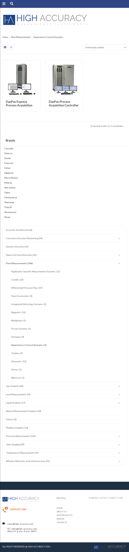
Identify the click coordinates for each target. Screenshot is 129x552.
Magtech (9, 172)
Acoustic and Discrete (17, 230)
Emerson (8, 163)
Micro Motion (11, 177)
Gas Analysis (12, 386)
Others (9, 419)
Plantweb (9, 202)
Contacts (62, 522)
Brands (60, 519)
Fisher (7, 168)
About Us (61, 511)
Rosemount (10, 212)
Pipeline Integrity (15, 427)
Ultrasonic (16, 361)
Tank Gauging (13, 444)
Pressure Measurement (18, 436)
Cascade (8, 148)
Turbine (15, 353)
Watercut (16, 377)
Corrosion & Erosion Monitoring (22, 238)
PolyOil (8, 207)
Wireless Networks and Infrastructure (25, 461)
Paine (7, 192)
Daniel (7, 158)
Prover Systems (19, 328)
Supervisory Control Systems (27, 345)
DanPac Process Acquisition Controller (64, 103)
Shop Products (64, 515)
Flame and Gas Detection (19, 255)
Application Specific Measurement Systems (33, 271)
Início (5, 37)
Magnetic (16, 312)
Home (60, 508)
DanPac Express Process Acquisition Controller (19, 105)
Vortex (14, 369)
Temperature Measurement (20, 452)
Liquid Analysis (13, 402)
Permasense (10, 197)
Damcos (8, 153)
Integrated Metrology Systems (27, 304)
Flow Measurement (21, 37)
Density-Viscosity (15, 246)
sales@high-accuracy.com (20, 524)
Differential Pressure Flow (24, 287)
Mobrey (8, 182)
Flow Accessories (20, 296)
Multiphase (17, 320)
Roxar (7, 217)
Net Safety (10, 187)
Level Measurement (16, 394)
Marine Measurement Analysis (21, 411)
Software (16, 336)
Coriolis (15, 279)
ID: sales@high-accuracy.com (22, 528)
